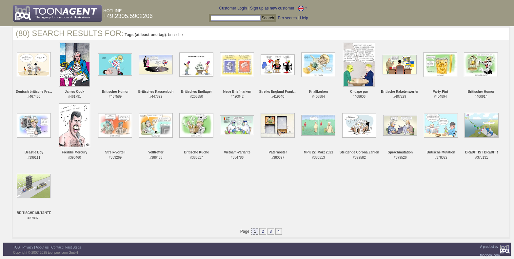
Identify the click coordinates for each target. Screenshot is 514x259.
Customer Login (233, 8)
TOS (16, 247)
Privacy (28, 247)
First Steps (73, 247)
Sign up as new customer (272, 8)
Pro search (287, 18)
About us (42, 247)
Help (304, 18)
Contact (57, 247)
